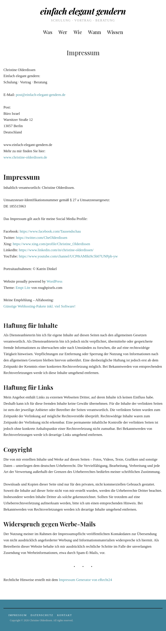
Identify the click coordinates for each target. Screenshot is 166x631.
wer (62, 32)
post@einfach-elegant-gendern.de (40, 95)
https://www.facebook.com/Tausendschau (50, 231)
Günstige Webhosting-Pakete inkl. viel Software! (39, 306)
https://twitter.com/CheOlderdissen (41, 238)
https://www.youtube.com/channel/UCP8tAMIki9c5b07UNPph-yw (68, 256)
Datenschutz (42, 615)
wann (94, 32)
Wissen (115, 32)
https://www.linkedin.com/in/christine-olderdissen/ (56, 250)
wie (77, 32)
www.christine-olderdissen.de (25, 157)
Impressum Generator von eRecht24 (85, 580)
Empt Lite (23, 288)
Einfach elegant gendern (83, 11)
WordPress (54, 281)
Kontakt (64, 615)
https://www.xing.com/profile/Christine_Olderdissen (51, 244)
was (48, 32)
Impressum (17, 615)
